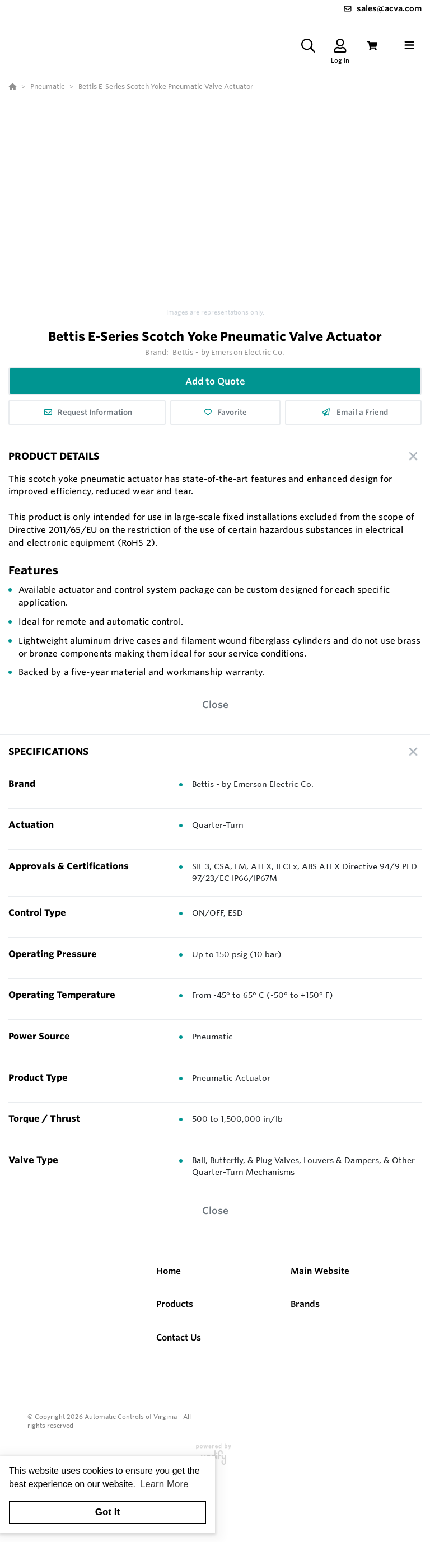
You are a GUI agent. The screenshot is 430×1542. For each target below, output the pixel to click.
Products (174, 1304)
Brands (305, 1304)
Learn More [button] (164, 1484)
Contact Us (178, 1337)
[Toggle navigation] (409, 45)
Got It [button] (107, 1512)
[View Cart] (372, 45)
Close (215, 704)
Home (168, 1271)
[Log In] (340, 45)
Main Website (320, 1271)
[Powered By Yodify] (215, 1459)
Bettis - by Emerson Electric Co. (228, 352)
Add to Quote (215, 381)
